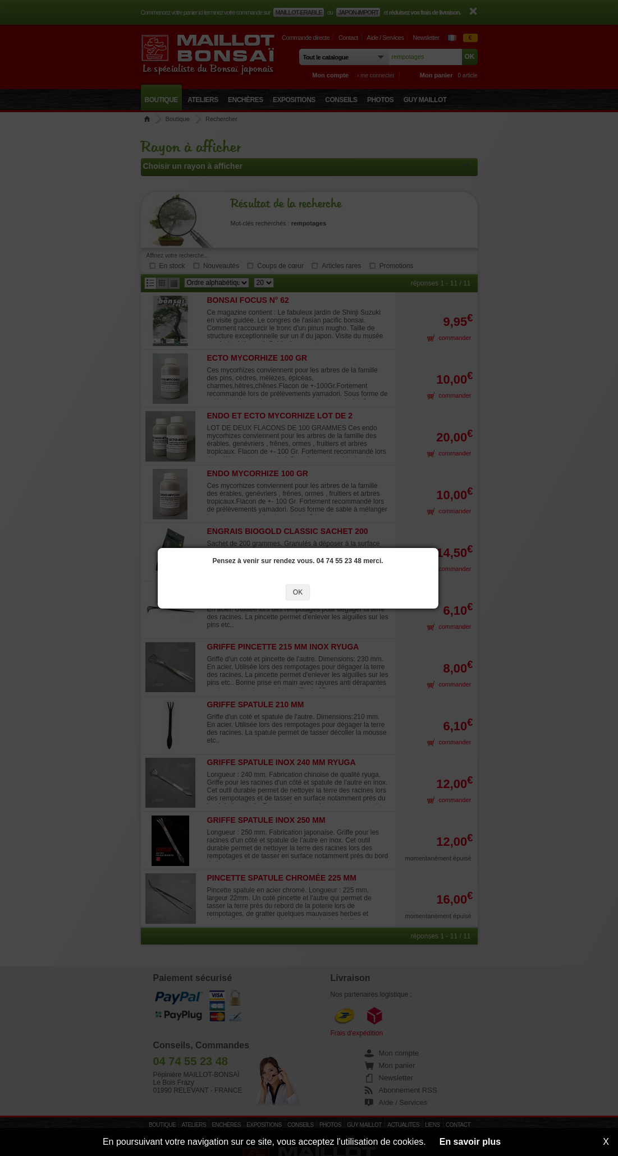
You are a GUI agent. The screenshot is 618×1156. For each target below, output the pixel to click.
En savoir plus (470, 1141)
